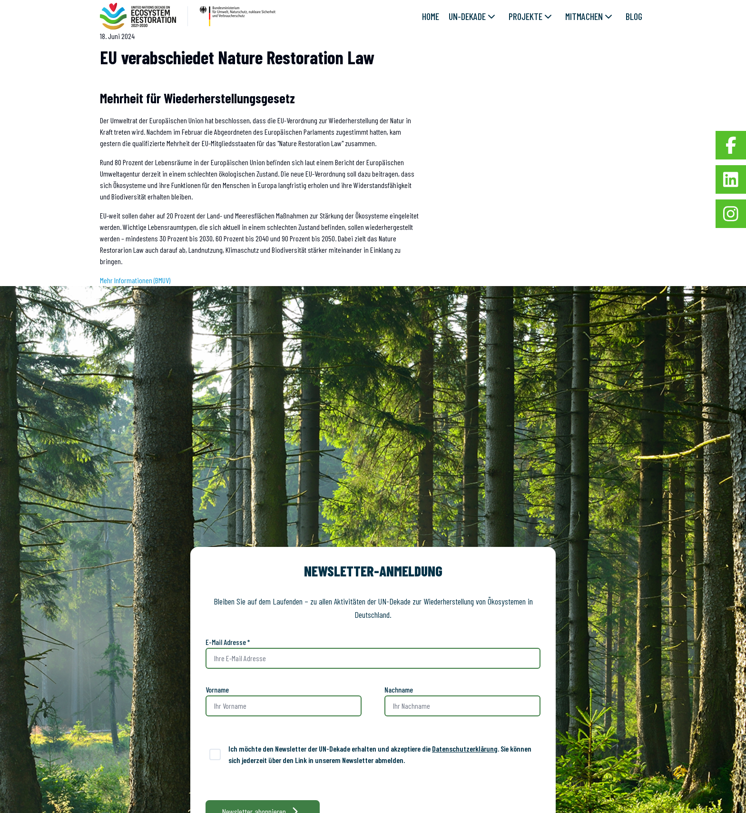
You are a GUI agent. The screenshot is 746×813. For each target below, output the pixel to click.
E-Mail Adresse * (228, 641)
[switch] (215, 754)
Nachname (398, 689)
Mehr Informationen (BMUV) (135, 280)
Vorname (217, 689)
